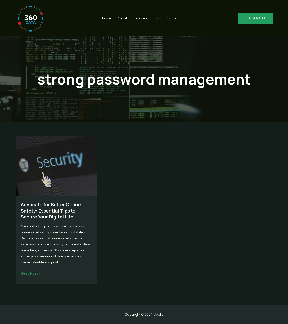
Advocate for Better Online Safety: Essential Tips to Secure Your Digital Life (51, 210)
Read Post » (30, 273)
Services (140, 18)
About (122, 18)
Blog (157, 18)
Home (106, 18)
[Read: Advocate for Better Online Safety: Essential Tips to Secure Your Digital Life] (56, 165)
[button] (255, 18)
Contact (173, 18)
